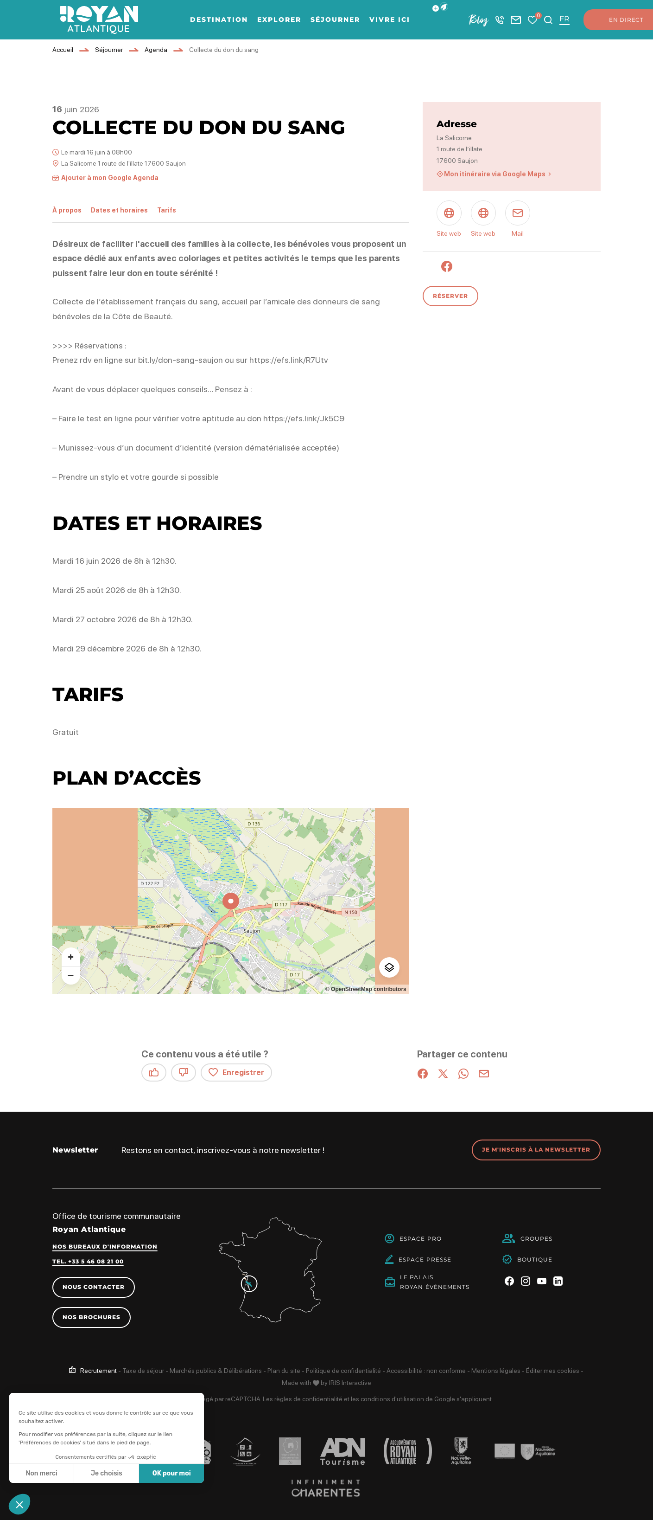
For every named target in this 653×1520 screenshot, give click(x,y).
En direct (617, 20)
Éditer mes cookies (552, 1370)
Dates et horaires (119, 210)
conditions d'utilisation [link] (392, 1399)
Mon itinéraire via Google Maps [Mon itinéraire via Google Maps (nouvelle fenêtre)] (495, 174)
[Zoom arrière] (71, 975)
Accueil (62, 49)
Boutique (535, 1259)
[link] (93, 1370)
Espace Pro (420, 1238)
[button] (444, 7)
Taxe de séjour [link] (143, 1370)
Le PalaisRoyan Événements (435, 1282)
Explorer (279, 19)
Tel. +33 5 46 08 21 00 (88, 1261)
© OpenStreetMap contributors (365, 989)
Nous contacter (94, 1286)
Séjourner (335, 19)
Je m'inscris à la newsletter (536, 1149)
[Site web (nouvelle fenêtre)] (449, 219)
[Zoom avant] (71, 956)
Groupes (536, 1238)
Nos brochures (91, 1317)
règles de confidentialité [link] (308, 1399)
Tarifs (166, 210)
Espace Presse (425, 1259)
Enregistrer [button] (236, 1072)
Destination (219, 19)
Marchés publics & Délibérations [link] (216, 1370)
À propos (67, 210)
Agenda (156, 49)
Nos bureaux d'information (105, 1246)
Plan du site (283, 1370)
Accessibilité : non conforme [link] (426, 1370)
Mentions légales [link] (495, 1370)
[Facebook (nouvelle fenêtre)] (446, 266)
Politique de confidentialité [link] (343, 1370)
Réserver (450, 295)
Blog (478, 19)
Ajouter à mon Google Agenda (109, 177)
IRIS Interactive (350, 1382)
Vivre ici (389, 19)
